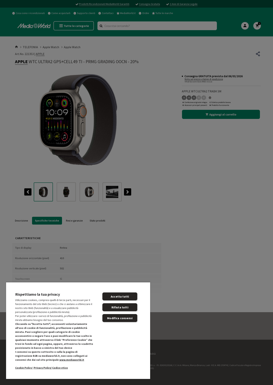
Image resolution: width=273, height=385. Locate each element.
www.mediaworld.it (71, 359)
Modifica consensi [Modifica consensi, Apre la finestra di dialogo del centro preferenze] (120, 318)
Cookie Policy (23, 367)
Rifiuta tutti (119, 307)
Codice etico (60, 367)
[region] (78, 330)
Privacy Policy (42, 367)
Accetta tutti (120, 296)
